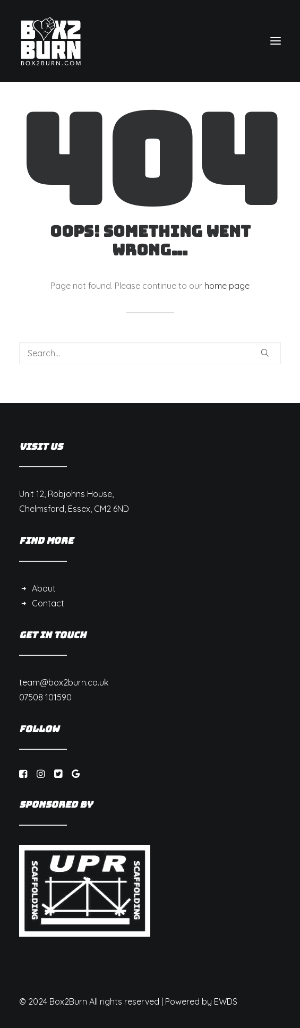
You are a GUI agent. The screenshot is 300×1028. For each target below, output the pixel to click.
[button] (275, 41)
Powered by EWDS (201, 1001)
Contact (48, 603)
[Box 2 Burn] (51, 40)
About (44, 588)
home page (227, 285)
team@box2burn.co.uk (63, 682)
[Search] (150, 353)
